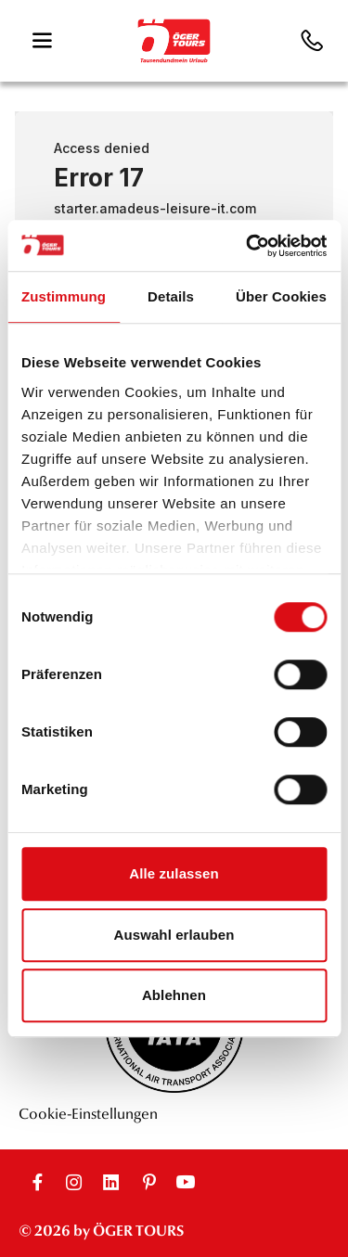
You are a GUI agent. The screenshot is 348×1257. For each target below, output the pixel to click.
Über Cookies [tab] (281, 296)
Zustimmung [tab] (63, 296)
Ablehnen (174, 995)
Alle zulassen (173, 873)
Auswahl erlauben (174, 935)
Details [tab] (171, 296)
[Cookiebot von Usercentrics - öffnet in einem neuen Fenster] (248, 246)
